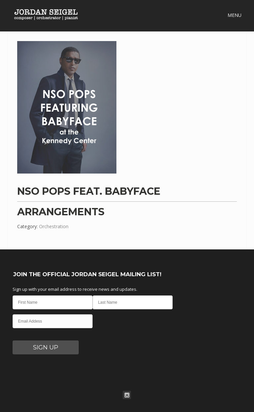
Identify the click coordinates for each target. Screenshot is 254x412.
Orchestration (53, 226)
